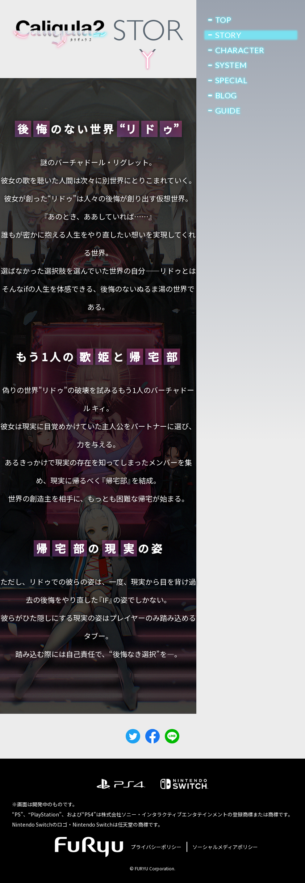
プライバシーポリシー (156, 846)
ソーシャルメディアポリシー (225, 846)
